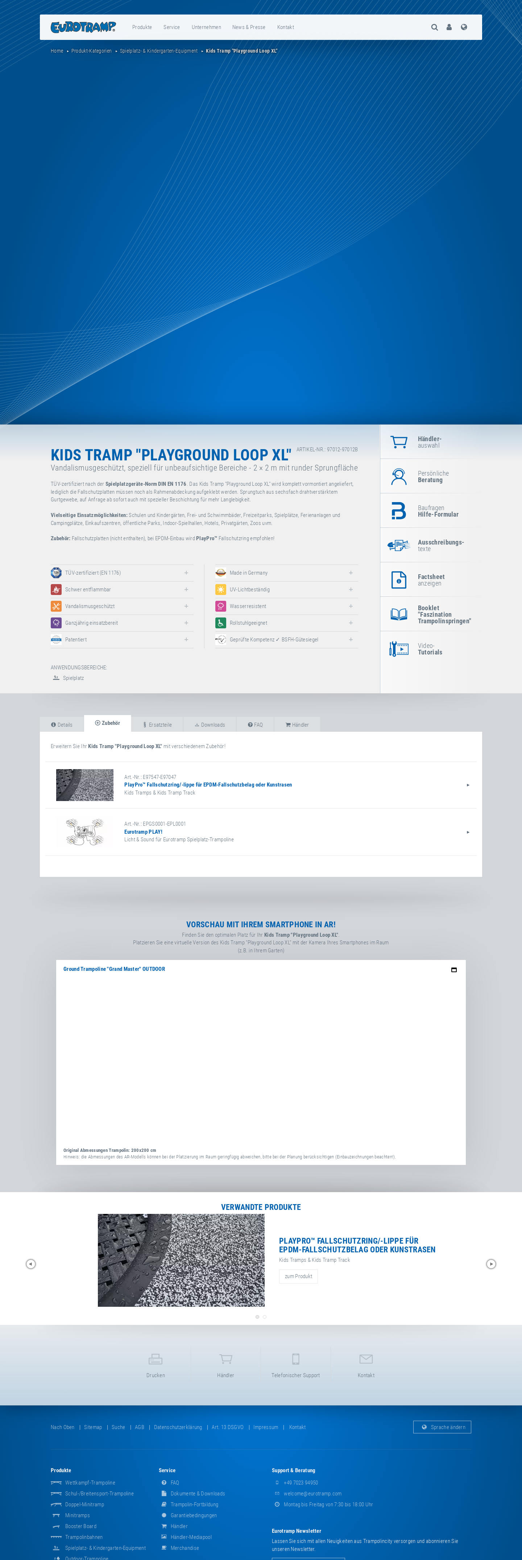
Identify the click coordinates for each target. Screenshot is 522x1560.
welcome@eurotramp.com (307, 1493)
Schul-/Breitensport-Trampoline (99, 1493)
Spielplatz (67, 678)
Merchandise (179, 1548)
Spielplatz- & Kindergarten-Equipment (105, 1548)
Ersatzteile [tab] (157, 725)
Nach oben (63, 1427)
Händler (225, 1364)
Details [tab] (62, 725)
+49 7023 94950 (295, 1482)
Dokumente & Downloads (192, 1493)
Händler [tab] (297, 725)
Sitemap (93, 1427)
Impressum (265, 1427)
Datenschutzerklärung (178, 1427)
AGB (139, 1427)
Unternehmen (206, 27)
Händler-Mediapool (185, 1537)
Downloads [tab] (209, 725)
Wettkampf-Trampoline (90, 1482)
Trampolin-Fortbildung (189, 1504)
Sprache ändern (442, 1427)
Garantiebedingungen (188, 1515)
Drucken (155, 1364)
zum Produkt (298, 1276)
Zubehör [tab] (107, 723)
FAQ (169, 1482)
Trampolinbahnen (84, 1537)
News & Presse (249, 27)
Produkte (142, 27)
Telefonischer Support (295, 1364)
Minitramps (77, 1515)
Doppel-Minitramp (84, 1504)
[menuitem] (142, 27)
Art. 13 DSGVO (228, 1427)
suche (118, 1427)
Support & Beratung (293, 1470)
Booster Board (80, 1526)
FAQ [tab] (255, 725)
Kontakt (285, 27)
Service (171, 27)
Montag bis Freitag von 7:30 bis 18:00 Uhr (322, 1504)
